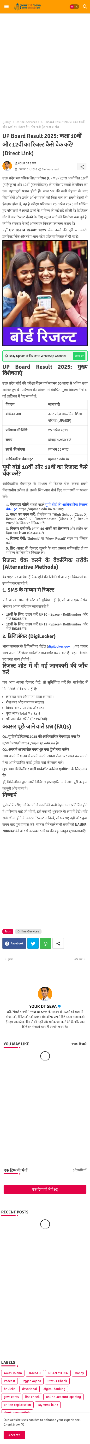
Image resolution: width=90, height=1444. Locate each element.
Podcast (9, 1381)
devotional (29, 1389)
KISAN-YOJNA (58, 1373)
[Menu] (6, 7)
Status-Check (57, 1381)
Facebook (17, 943)
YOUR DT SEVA (43, 1006)
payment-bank (47, 1405)
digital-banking (54, 1389)
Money (79, 1373)
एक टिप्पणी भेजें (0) (45, 1189)
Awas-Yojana (13, 1373)
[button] (74, 6)
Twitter (33, 943)
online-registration (17, 1405)
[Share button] (58, 943)
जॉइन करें (79, 356)
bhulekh (10, 1389)
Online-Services (26, 122)
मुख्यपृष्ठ (7, 122)
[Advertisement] (45, 64)
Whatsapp (45, 943)
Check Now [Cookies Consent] (12, 1425)
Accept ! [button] (14, 1435)
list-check (32, 1397)
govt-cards (11, 1397)
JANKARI (34, 1373)
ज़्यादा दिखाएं (79, 1044)
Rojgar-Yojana (31, 1381)
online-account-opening (63, 1397)
